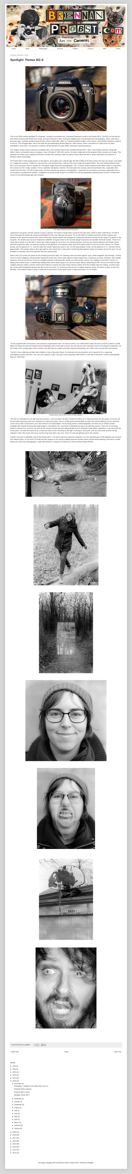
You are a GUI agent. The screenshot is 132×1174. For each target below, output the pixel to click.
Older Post (117, 1052)
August (17, 1108)
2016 (14, 1141)
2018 (14, 1135)
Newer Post (15, 1052)
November (18, 1099)
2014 (14, 1147)
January (17, 1128)
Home (66, 1052)
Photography (43, 49)
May (16, 1116)
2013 (14, 1150)
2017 (14, 1138)
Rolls (104, 49)
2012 (14, 1153)
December (18, 1083)
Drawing (60, 49)
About (27, 49)
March (16, 1122)
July (16, 1110)
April (16, 1119)
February (17, 1125)
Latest (14, 49)
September (18, 1104)
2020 (14, 1081)
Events (118, 49)
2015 (14, 1144)
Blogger (90, 1163)
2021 (14, 1078)
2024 (14, 1069)
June (16, 1113)
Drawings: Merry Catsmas (22, 1089)
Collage (75, 49)
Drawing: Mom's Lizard (21, 1092)
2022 (14, 1075)
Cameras (90, 49)
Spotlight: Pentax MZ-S (22, 1095)
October (17, 1102)
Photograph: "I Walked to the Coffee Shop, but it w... (31, 1086)
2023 (14, 1072)
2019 (14, 1132)
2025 (14, 1066)
